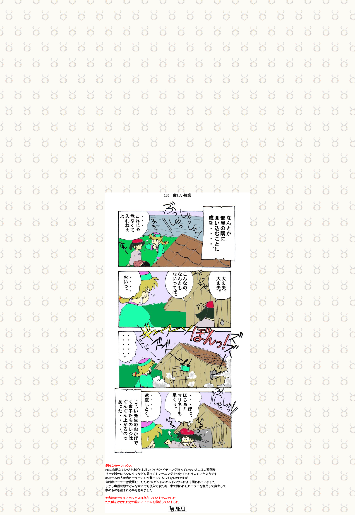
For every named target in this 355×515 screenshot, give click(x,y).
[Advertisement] (177, 33)
